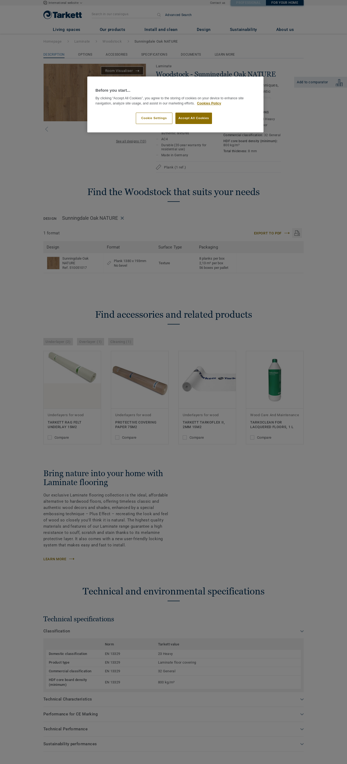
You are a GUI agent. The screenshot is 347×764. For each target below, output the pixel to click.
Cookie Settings (154, 118)
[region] (175, 105)
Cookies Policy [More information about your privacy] (209, 103)
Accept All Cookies (193, 118)
